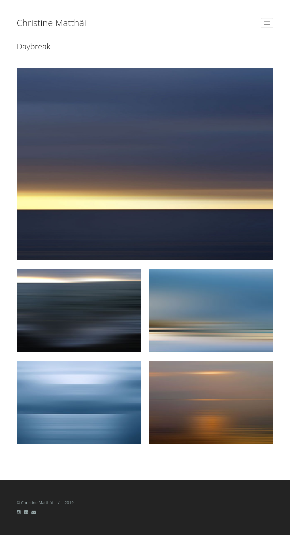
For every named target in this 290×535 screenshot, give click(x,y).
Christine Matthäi (51, 23)
